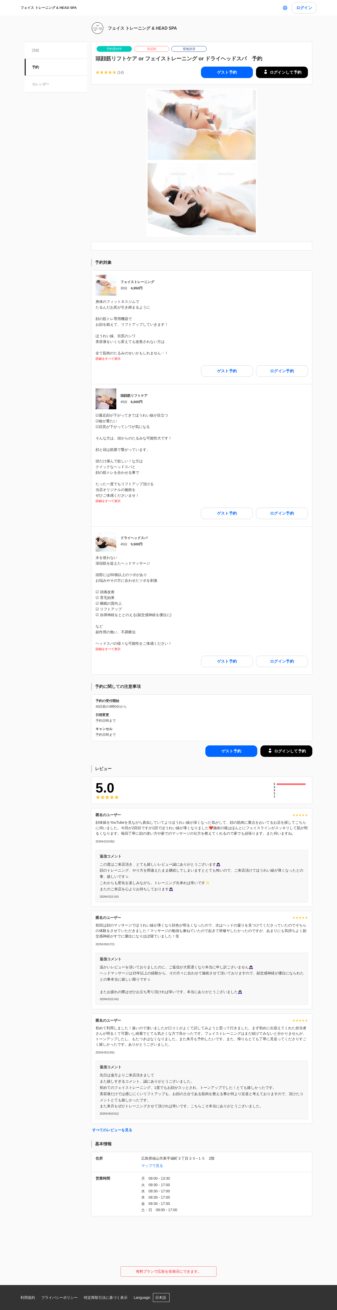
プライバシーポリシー (59, 1297)
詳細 (35, 50)
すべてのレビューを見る (112, 1130)
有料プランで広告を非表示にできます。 (168, 1271)
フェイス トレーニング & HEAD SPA (49, 8)
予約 (35, 67)
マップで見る (152, 1166)
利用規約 (28, 1297)
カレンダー (40, 84)
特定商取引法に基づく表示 (105, 1297)
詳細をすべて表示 (108, 359)
